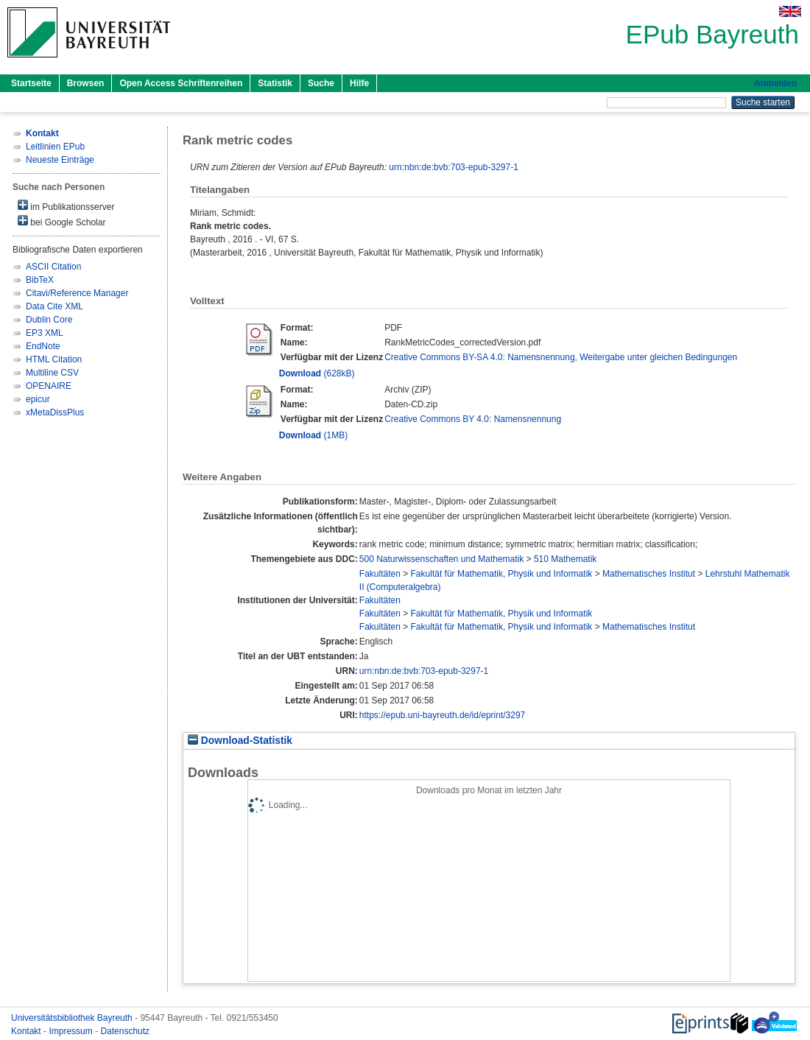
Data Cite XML (54, 306)
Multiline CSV (52, 373)
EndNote (43, 346)
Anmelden (775, 83)
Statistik (275, 83)
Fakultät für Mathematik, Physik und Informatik (502, 574)
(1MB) (313, 435)
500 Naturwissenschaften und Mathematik (441, 559)
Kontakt (27, 1031)
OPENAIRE (48, 386)
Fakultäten (380, 574)
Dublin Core (49, 320)
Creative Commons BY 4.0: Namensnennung (472, 419)
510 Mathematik (565, 559)
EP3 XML (44, 333)
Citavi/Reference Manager (77, 293)
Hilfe (359, 83)
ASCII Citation (53, 266)
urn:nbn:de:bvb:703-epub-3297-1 (453, 167)
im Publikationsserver (66, 206)
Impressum (72, 1031)
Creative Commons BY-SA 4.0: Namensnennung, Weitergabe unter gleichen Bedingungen (560, 357)
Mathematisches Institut (648, 574)
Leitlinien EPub (55, 146)
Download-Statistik (240, 740)
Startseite (31, 83)
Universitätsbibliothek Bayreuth (73, 1018)
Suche (321, 83)
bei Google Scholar (61, 221)
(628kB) (317, 373)
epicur (38, 399)
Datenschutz (124, 1031)
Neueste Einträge (60, 160)
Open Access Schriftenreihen (180, 83)
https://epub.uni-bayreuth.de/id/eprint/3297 (442, 715)
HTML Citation (54, 359)
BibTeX (40, 280)
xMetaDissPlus (55, 412)
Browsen (86, 83)
